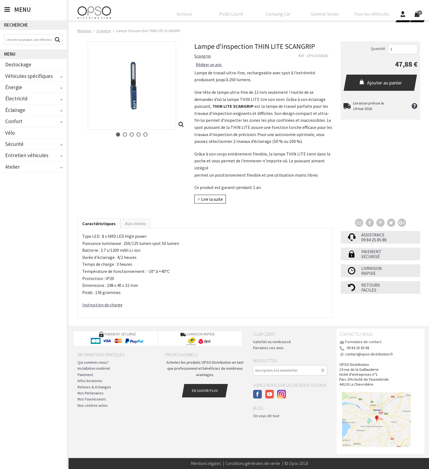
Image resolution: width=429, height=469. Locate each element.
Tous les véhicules (371, 15)
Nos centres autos (93, 405)
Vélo (10, 132)
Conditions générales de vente (252, 463)
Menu (9, 54)
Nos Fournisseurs (92, 399)
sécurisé (370, 256)
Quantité (378, 48)
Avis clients (135, 223)
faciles (368, 290)
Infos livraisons (90, 380)
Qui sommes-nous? (93, 362)
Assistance (373, 235)
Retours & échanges (94, 387)
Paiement (371, 251)
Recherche (16, 25)
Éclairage (15, 110)
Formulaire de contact (363, 341)
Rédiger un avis (209, 64)
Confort (13, 121)
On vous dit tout (266, 415)
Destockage (18, 64)
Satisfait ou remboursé (272, 341)
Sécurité (14, 144)
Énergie (13, 87)
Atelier (12, 166)
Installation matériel (94, 368)
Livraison (371, 268)
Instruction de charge (102, 304)
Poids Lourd (231, 15)
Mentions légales (206, 463)
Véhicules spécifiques (29, 76)
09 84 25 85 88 (374, 239)
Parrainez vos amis (268, 347)
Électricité (16, 98)
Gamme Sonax (324, 15)
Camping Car (278, 15)
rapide (368, 273)
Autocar (184, 15)
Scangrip (202, 56)
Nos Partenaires (91, 393)
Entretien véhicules (26, 155)
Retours (370, 285)
